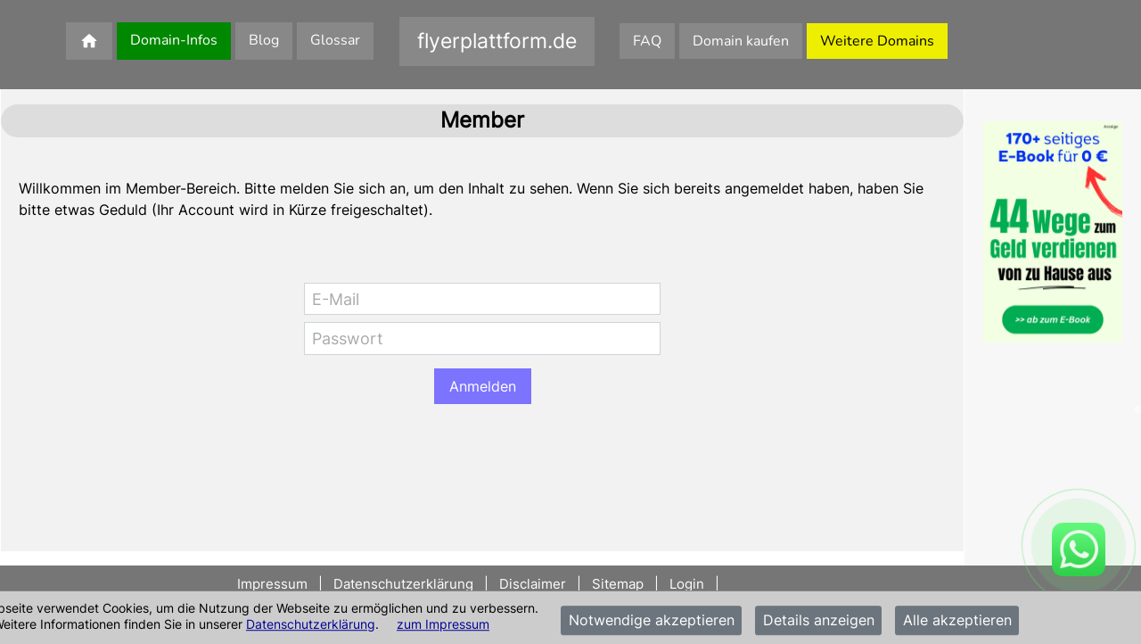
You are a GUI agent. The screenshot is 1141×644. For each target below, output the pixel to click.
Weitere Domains (877, 41)
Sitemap (618, 583)
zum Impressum (443, 624)
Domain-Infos (174, 40)
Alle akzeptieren (957, 621)
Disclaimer (532, 583)
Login (686, 583)
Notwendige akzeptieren (652, 621)
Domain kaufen (741, 41)
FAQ (647, 41)
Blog (264, 40)
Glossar (335, 40)
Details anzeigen (818, 621)
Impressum (274, 583)
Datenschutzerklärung (310, 624)
